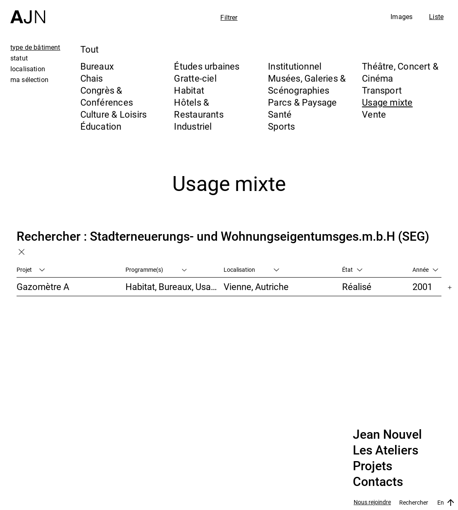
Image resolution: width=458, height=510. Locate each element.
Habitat (189, 90)
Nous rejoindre (372, 502)
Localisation (251, 269)
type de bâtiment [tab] (35, 47)
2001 (422, 286)
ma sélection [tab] (29, 79)
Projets (372, 466)
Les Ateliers (385, 450)
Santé (280, 114)
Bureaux (97, 66)
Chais (91, 78)
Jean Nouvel (387, 434)
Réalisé (356, 286)
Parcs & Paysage (302, 102)
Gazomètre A (43, 286)
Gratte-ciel (195, 78)
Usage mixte (387, 102)
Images (401, 16)
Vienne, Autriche (256, 286)
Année (425, 269)
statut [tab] (19, 58)
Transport (382, 90)
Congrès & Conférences (106, 96)
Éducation (101, 126)
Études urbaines (206, 66)
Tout (89, 49)
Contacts (378, 482)
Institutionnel (294, 66)
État (352, 269)
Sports (281, 126)
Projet (31, 269)
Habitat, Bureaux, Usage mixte (174, 286)
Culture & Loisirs (113, 114)
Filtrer (228, 17)
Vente (374, 114)
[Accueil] (27, 12)
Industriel (193, 126)
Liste (436, 16)
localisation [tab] (27, 68)
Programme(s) (156, 269)
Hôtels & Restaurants (198, 108)
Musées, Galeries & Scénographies (307, 84)
